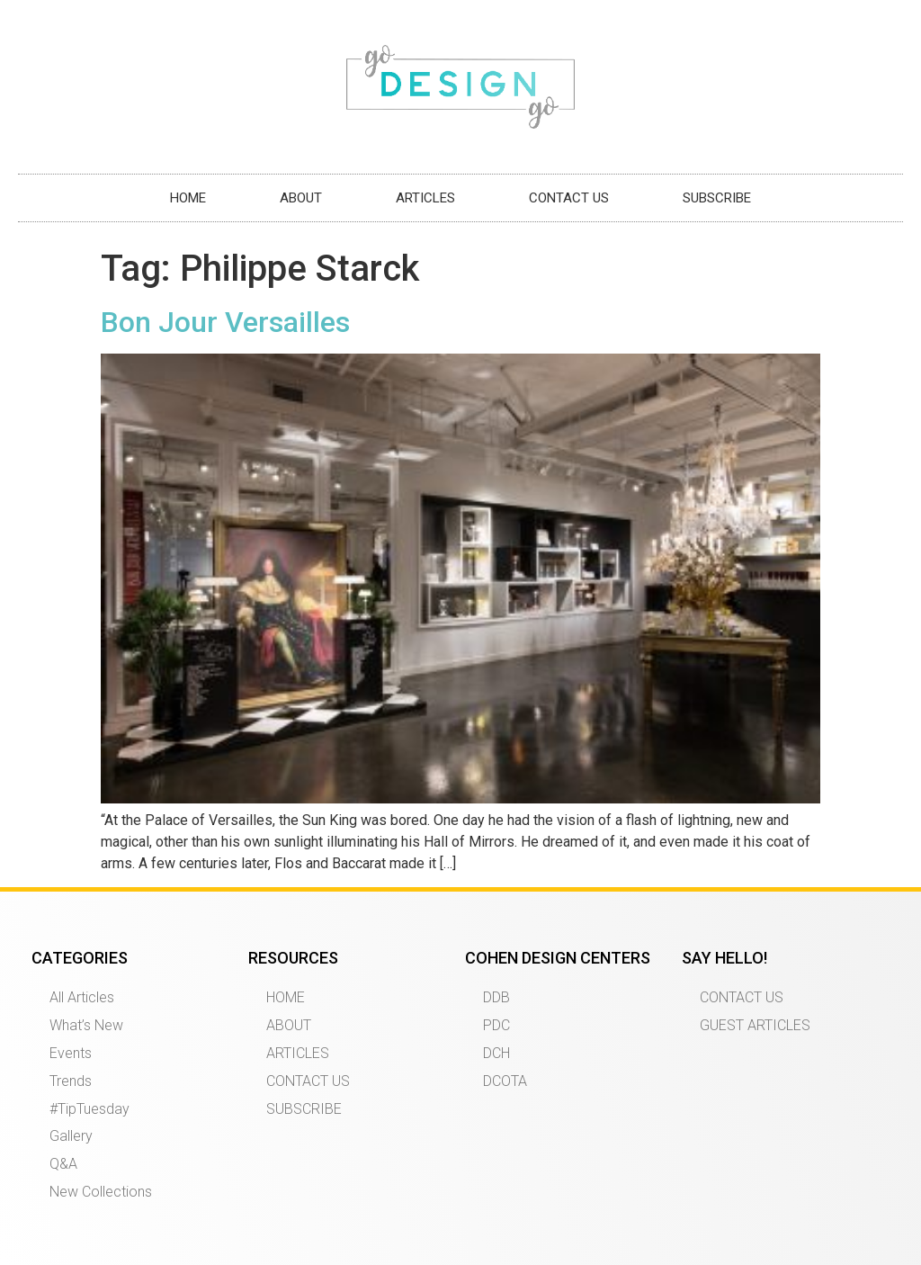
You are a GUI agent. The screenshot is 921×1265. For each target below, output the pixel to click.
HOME (188, 198)
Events (70, 1053)
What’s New (86, 1025)
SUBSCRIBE (717, 198)
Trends (70, 1081)
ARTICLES (425, 198)
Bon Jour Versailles (225, 322)
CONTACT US (569, 198)
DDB (496, 997)
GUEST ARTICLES (755, 1025)
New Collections (100, 1191)
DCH (496, 1053)
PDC (496, 1025)
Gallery (71, 1135)
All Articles (81, 997)
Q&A (63, 1163)
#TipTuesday (89, 1108)
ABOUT (301, 198)
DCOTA (505, 1081)
